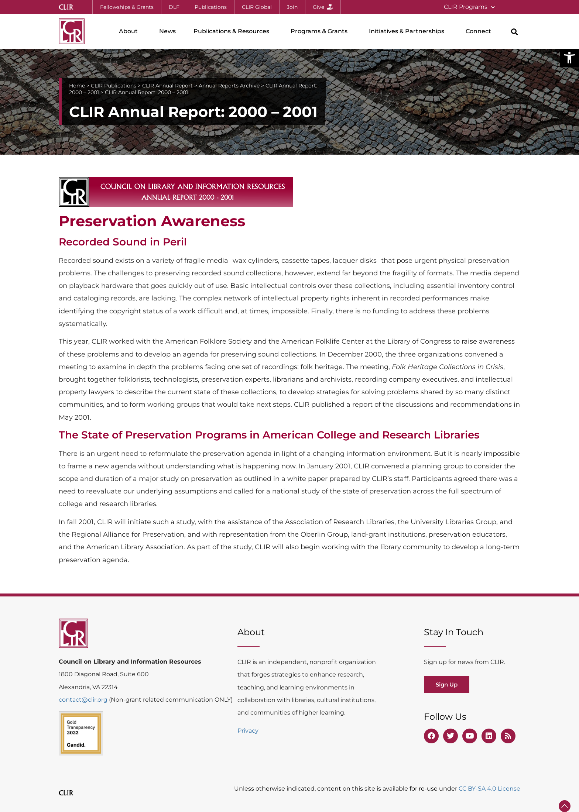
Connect (480, 31)
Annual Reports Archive (229, 85)
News (167, 31)
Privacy (247, 730)
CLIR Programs (469, 7)
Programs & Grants (321, 31)
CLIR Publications (113, 85)
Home (77, 85)
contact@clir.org (84, 699)
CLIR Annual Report (167, 85)
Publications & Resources (233, 31)
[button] (569, 57)
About (130, 31)
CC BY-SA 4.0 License (489, 788)
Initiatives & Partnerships (408, 31)
